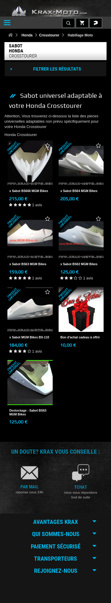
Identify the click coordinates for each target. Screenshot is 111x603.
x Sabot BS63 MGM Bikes (27, 264)
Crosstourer (49, 35)
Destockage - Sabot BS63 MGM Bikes (27, 412)
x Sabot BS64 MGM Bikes (78, 191)
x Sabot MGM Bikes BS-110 (29, 337)
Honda (27, 35)
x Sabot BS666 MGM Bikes (28, 191)
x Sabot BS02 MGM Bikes (78, 264)
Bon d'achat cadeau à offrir (80, 337)
